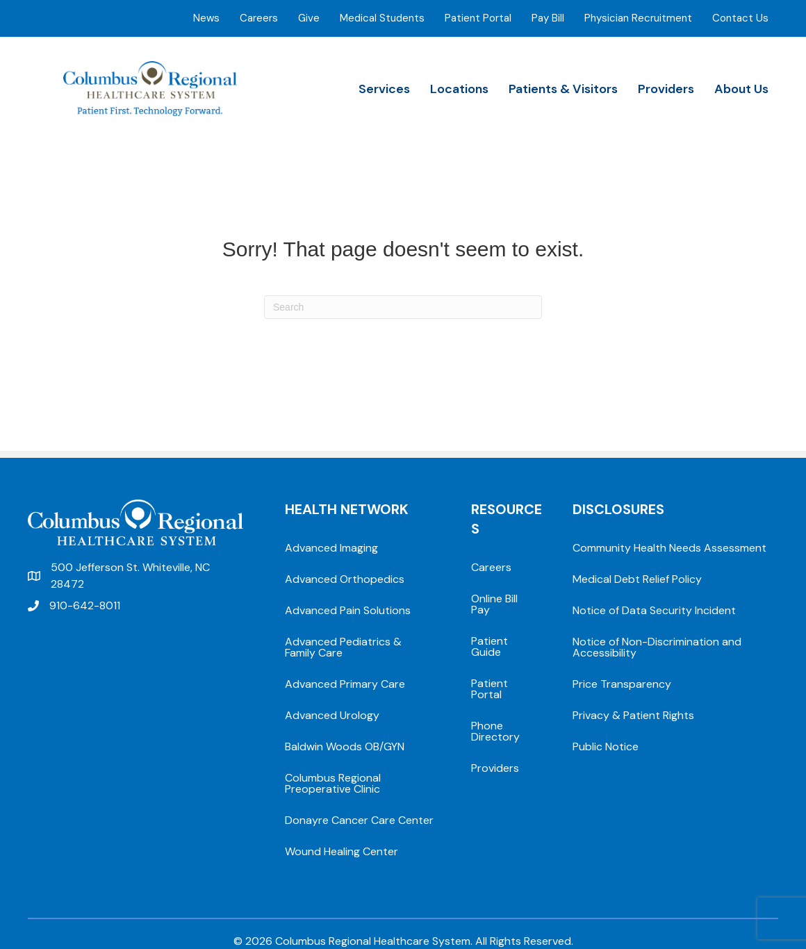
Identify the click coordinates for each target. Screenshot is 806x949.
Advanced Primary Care (345, 684)
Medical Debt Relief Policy (637, 579)
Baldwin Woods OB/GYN (344, 746)
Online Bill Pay (494, 604)
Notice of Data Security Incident (654, 610)
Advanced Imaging (331, 547)
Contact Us (740, 18)
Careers (259, 18)
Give (309, 18)
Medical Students (382, 18)
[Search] (403, 307)
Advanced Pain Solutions (348, 610)
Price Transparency (622, 684)
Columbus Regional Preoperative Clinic (333, 783)
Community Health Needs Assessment (669, 547)
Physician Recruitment (638, 18)
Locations (459, 89)
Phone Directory (495, 731)
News (206, 18)
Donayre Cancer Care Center (359, 820)
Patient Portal (478, 18)
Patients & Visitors (563, 89)
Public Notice (606, 746)
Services (384, 89)
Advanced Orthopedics (344, 579)
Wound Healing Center (341, 851)
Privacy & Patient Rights (633, 715)
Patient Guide (489, 646)
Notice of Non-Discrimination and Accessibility (657, 647)
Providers (666, 89)
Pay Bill (548, 18)
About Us (741, 89)
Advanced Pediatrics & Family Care (343, 647)
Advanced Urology (332, 715)
